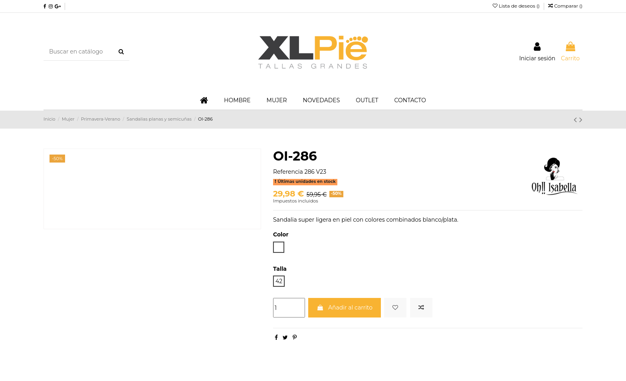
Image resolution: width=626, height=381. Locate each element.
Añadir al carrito (344, 307)
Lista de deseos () (517, 6)
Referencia (288, 171)
